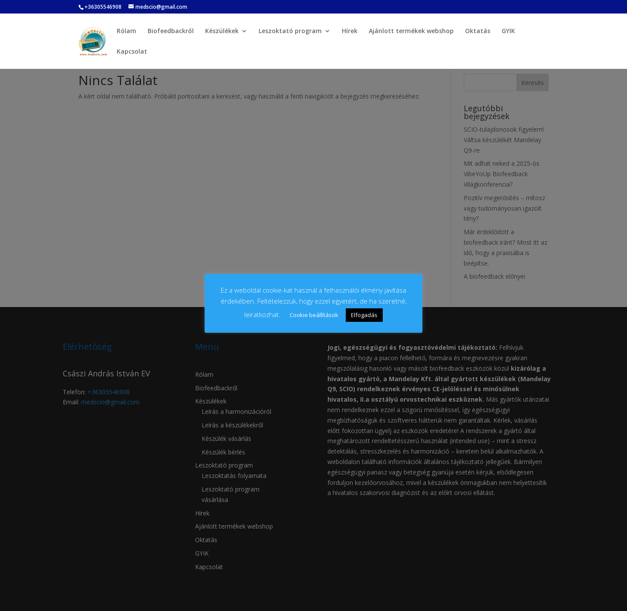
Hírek (349, 31)
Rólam (126, 31)
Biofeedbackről (171, 31)
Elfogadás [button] (364, 315)
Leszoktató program (290, 31)
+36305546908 (102, 6)
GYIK (508, 31)
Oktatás (477, 31)
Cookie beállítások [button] (314, 315)
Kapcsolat (132, 51)
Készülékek (222, 31)
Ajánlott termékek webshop (411, 31)
